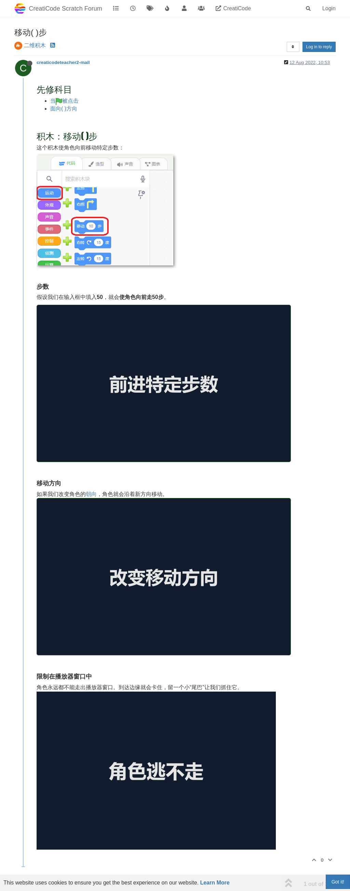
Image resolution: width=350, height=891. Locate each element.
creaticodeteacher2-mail (63, 62)
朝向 (91, 494)
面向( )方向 (63, 109)
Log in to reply (319, 46)
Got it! (338, 882)
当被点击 (64, 101)
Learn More (214, 883)
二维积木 (35, 45)
